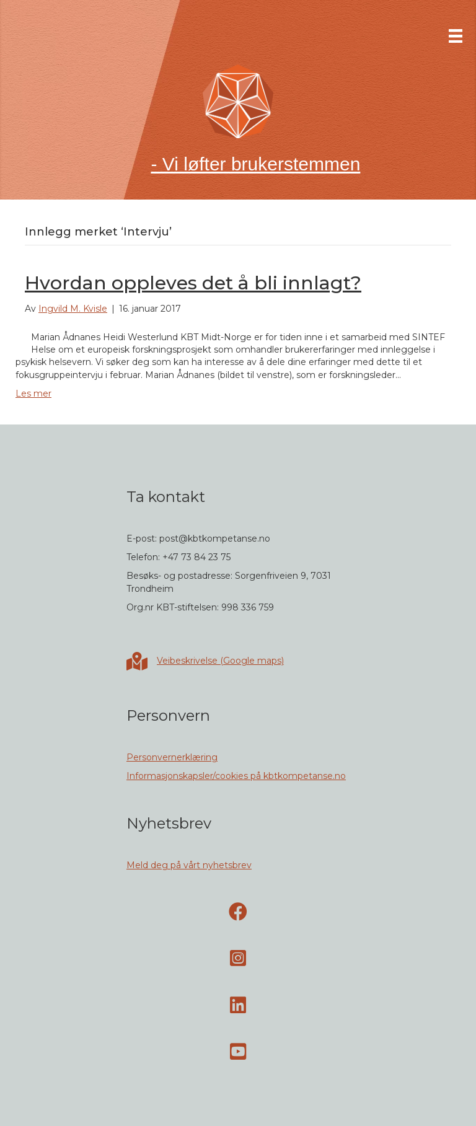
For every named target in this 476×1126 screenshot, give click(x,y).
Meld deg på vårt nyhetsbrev (189, 865)
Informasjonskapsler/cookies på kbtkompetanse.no (236, 775)
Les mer (33, 393)
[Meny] (455, 35)
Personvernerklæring (172, 757)
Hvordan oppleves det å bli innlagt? (193, 282)
